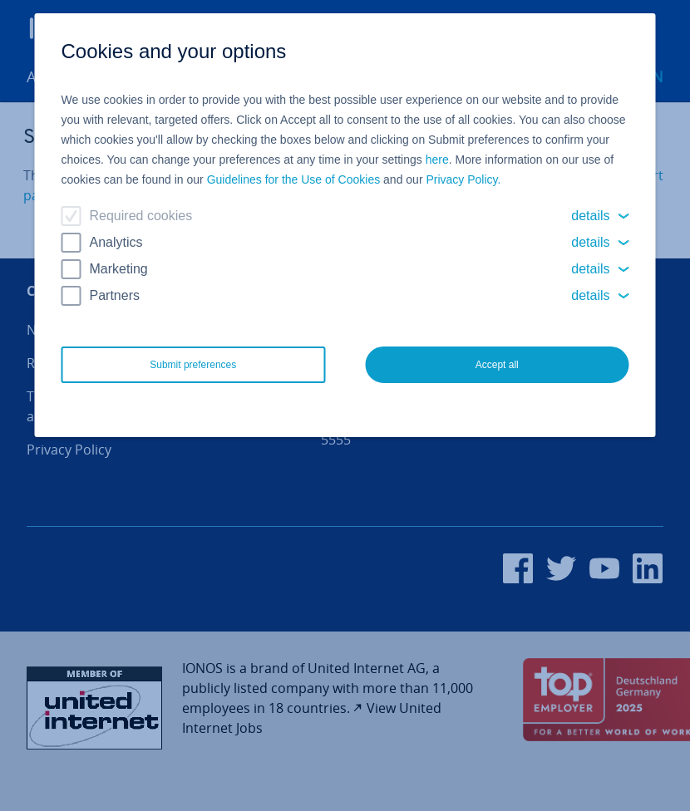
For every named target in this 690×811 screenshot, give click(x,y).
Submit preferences (193, 365)
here (437, 159)
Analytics (116, 242)
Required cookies (141, 216)
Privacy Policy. (463, 179)
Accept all (497, 365)
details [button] (590, 216)
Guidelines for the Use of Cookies (294, 179)
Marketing (119, 269)
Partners (115, 295)
